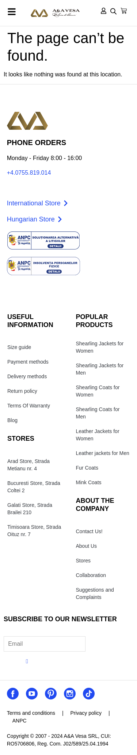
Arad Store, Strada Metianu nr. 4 (28, 464)
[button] (11, 11)
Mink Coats (89, 482)
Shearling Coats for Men (98, 413)
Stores (83, 561)
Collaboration (91, 575)
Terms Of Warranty (28, 406)
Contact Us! (89, 531)
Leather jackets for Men (102, 453)
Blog (12, 420)
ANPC (19, 721)
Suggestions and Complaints (95, 593)
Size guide (19, 347)
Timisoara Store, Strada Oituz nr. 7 (34, 530)
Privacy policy (86, 713)
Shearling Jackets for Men (100, 369)
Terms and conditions (31, 713)
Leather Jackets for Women (97, 434)
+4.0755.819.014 (29, 173)
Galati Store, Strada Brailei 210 (29, 508)
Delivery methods (27, 376)
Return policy (22, 391)
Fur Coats (87, 468)
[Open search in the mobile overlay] (113, 12)
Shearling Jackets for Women (100, 347)
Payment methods (28, 362)
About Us (86, 546)
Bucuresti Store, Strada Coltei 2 (33, 486)
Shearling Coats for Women (98, 391)
